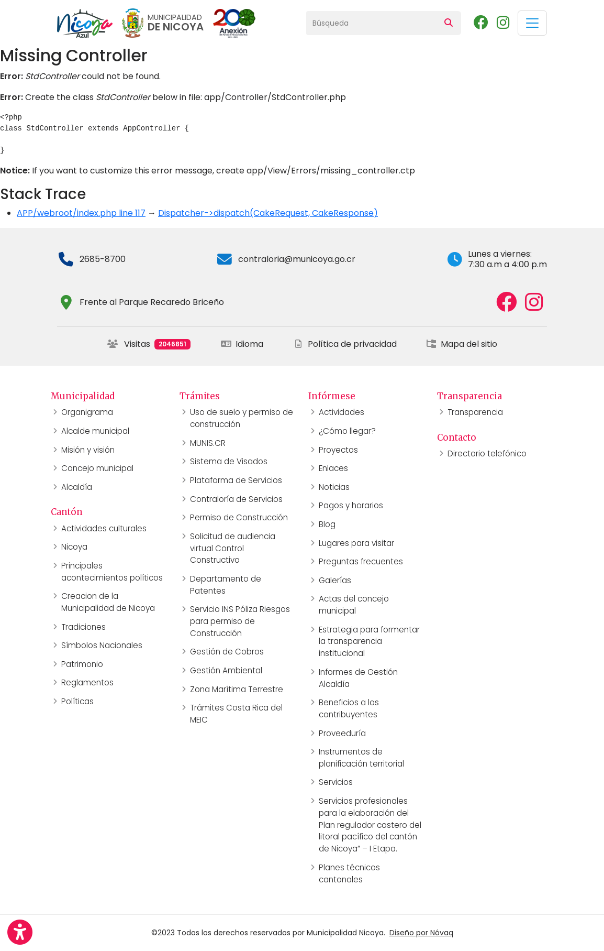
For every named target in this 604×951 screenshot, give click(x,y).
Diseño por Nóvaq (421, 932)
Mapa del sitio (461, 344)
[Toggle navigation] (532, 23)
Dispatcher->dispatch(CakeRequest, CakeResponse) (268, 213)
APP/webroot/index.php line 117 (81, 213)
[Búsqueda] (371, 23)
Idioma (242, 344)
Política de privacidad (345, 344)
